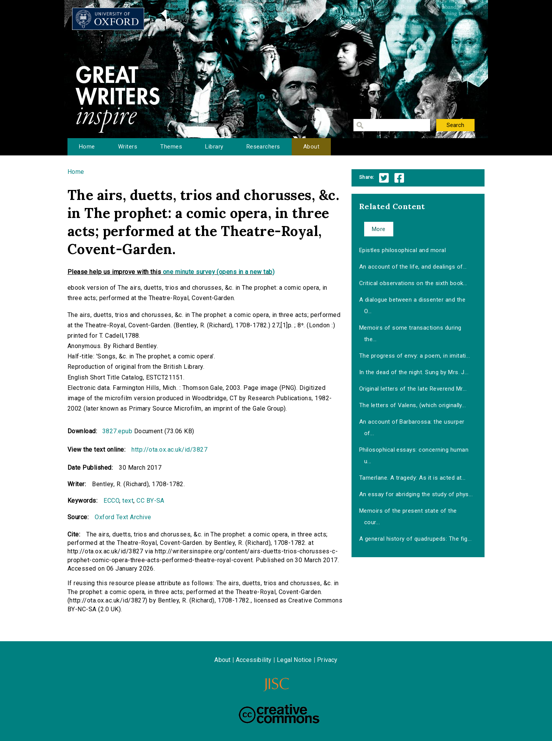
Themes (171, 146)
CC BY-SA (150, 500)
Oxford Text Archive (123, 517)
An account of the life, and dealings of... (413, 266)
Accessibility (254, 659)
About (311, 146)
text (127, 500)
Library (214, 146)
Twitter (384, 178)
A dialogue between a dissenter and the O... (412, 305)
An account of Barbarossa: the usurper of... (412, 427)
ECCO (111, 500)
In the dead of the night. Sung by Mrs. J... (414, 372)
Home (87, 146)
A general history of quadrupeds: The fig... (415, 538)
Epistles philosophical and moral (402, 250)
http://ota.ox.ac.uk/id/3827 (169, 449)
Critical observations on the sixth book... (413, 283)
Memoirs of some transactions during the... (410, 333)
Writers (127, 146)
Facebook (399, 178)
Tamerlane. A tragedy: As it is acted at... (412, 477)
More (379, 229)
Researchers (263, 146)
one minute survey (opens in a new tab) (218, 272)
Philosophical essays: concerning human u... (413, 455)
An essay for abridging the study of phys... (416, 494)
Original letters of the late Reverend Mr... (413, 388)
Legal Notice (294, 659)
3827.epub (117, 431)
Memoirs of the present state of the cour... (408, 516)
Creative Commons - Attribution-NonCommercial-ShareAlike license (279, 713)
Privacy (327, 659)
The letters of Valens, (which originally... (412, 405)
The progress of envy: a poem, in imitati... (414, 355)
